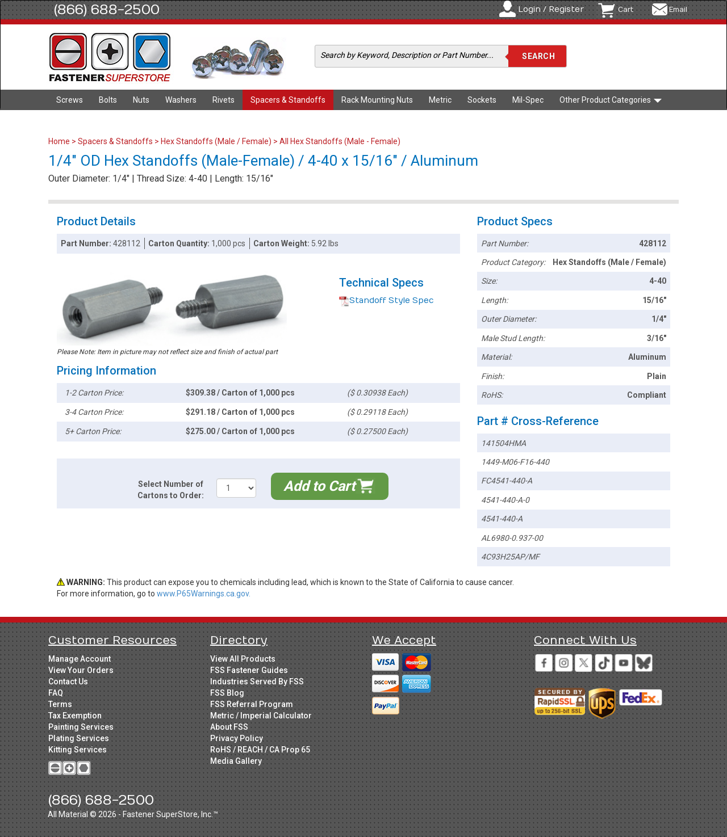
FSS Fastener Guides (249, 670)
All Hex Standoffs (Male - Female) (339, 141)
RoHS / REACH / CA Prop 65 (260, 749)
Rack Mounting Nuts (377, 99)
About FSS (229, 726)
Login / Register (551, 9)
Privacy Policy (236, 738)
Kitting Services (77, 749)
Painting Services (81, 726)
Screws (69, 99)
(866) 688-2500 (107, 10)
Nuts (141, 99)
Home (60, 141)
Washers (181, 99)
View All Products (242, 658)
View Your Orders (81, 670)
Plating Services (78, 738)
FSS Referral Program (251, 704)
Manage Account (79, 658)
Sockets (481, 99)
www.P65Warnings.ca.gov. (203, 593)
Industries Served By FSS (257, 681)
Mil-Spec (528, 99)
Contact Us (68, 681)
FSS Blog (227, 692)
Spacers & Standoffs (287, 99)
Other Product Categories (610, 99)
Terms (60, 704)
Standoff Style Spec (386, 300)
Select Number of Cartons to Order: (170, 490)
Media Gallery (236, 761)
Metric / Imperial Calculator (261, 715)
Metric (440, 99)
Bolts (108, 99)
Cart (625, 10)
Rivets (223, 99)
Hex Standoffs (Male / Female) (216, 141)
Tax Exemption (75, 715)
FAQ (55, 692)
